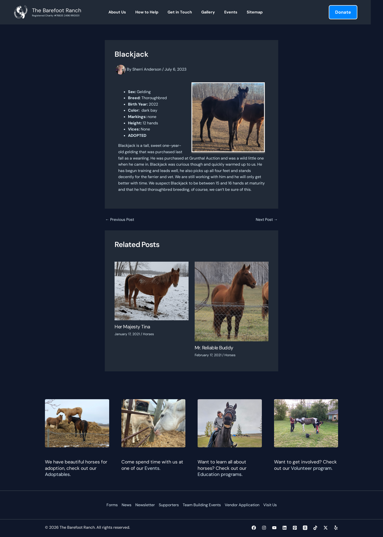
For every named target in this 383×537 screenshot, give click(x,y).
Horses (148, 334)
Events (152, 468)
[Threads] (305, 528)
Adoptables (57, 474)
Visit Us (270, 504)
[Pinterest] (295, 528)
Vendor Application (241, 504)
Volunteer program (311, 468)
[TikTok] (315, 528)
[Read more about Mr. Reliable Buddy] (232, 301)
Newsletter (145, 504)
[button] (343, 12)
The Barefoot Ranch (56, 10)
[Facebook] (254, 528)
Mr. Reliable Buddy (214, 347)
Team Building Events (201, 504)
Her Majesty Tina (132, 326)
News (126, 504)
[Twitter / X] (325, 528)
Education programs (220, 474)
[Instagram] (264, 528)
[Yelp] (336, 528)
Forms (111, 504)
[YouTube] (274, 528)
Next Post (267, 220)
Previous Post (119, 220)
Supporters (169, 504)
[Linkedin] (284, 528)
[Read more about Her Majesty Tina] (152, 290)
